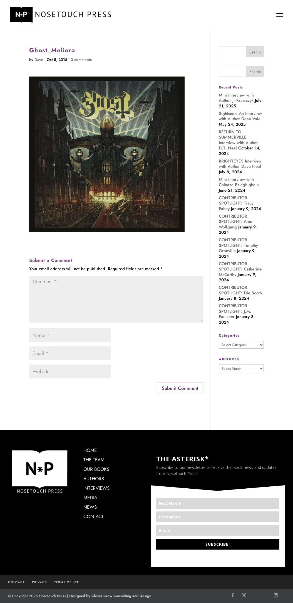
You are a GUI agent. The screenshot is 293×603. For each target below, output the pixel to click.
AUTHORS (93, 478)
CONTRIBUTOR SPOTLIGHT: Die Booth (240, 290)
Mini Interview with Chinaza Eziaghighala (239, 182)
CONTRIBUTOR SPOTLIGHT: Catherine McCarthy (240, 269)
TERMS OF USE (66, 582)
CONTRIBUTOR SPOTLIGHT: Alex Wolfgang (235, 221)
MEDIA (90, 497)
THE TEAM (94, 459)
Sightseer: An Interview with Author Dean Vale (240, 116)
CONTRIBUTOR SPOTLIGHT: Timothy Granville (238, 245)
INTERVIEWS (96, 488)
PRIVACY (39, 582)
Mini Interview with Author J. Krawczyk (236, 98)
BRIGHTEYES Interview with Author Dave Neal (240, 164)
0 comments (81, 59)
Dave (38, 59)
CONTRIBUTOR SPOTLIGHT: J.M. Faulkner (235, 311)
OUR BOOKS (96, 469)
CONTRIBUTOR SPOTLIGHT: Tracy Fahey (236, 203)
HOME (90, 450)
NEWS (90, 507)
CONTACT (93, 516)
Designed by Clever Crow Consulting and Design (110, 596)
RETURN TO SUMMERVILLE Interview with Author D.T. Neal (238, 140)
